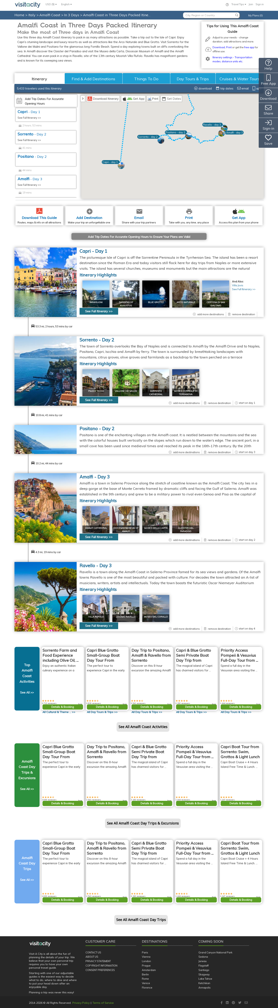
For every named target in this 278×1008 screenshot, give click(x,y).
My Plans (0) (255, 15)
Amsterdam (149, 970)
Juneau (202, 961)
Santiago (203, 970)
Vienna (146, 956)
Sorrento (32, 134)
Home (19, 15)
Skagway (204, 974)
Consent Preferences (100, 970)
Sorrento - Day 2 (97, 340)
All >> (58, 712)
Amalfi (30, 178)
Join (251, 4)
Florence (147, 987)
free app (249, 47)
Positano (32, 156)
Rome (145, 978)
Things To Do (146, 78)
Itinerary (39, 78)
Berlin (145, 974)
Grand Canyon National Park (215, 952)
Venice (146, 983)
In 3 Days (72, 15)
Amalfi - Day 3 (95, 477)
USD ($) (51, 4)
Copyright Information (101, 965)
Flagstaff (203, 965)
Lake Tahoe (205, 978)
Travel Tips (238, 4)
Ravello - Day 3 (96, 565)
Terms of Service (103, 1003)
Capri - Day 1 (93, 251)
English (66, 4)
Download (219, 47)
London (146, 961)
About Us (92, 956)
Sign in (260, 4)
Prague (146, 965)
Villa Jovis (237, 285)
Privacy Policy (81, 1003)
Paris (145, 952)
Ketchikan (204, 983)
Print (229, 47)
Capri (29, 111)
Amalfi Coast (50, 15)
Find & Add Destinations (93, 78)
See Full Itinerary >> (29, 117)
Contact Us (93, 952)
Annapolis (204, 987)
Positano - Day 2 (97, 428)
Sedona (203, 956)
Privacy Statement (98, 961)
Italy (32, 15)
